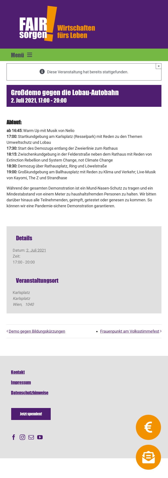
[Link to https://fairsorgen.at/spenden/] (148, 427)
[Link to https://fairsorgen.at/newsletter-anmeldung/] (148, 457)
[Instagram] (22, 437)
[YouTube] (40, 437)
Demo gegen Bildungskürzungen (37, 331)
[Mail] (31, 437)
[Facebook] (13, 437)
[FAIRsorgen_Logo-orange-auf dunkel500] (57, 5)
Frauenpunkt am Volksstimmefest (129, 331)
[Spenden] (31, 414)
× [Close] (159, 66)
